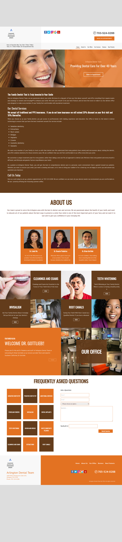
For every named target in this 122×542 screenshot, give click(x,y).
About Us (84, 463)
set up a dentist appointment (31, 179)
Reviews (101, 463)
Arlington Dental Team (22, 35)
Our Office (91, 351)
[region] (61, 68)
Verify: (63, 426)
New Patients (110, 463)
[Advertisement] (61, 13)
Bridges (13, 135)
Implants (13, 137)
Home (78, 463)
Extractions (14, 129)
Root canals (14, 132)
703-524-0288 (105, 33)
